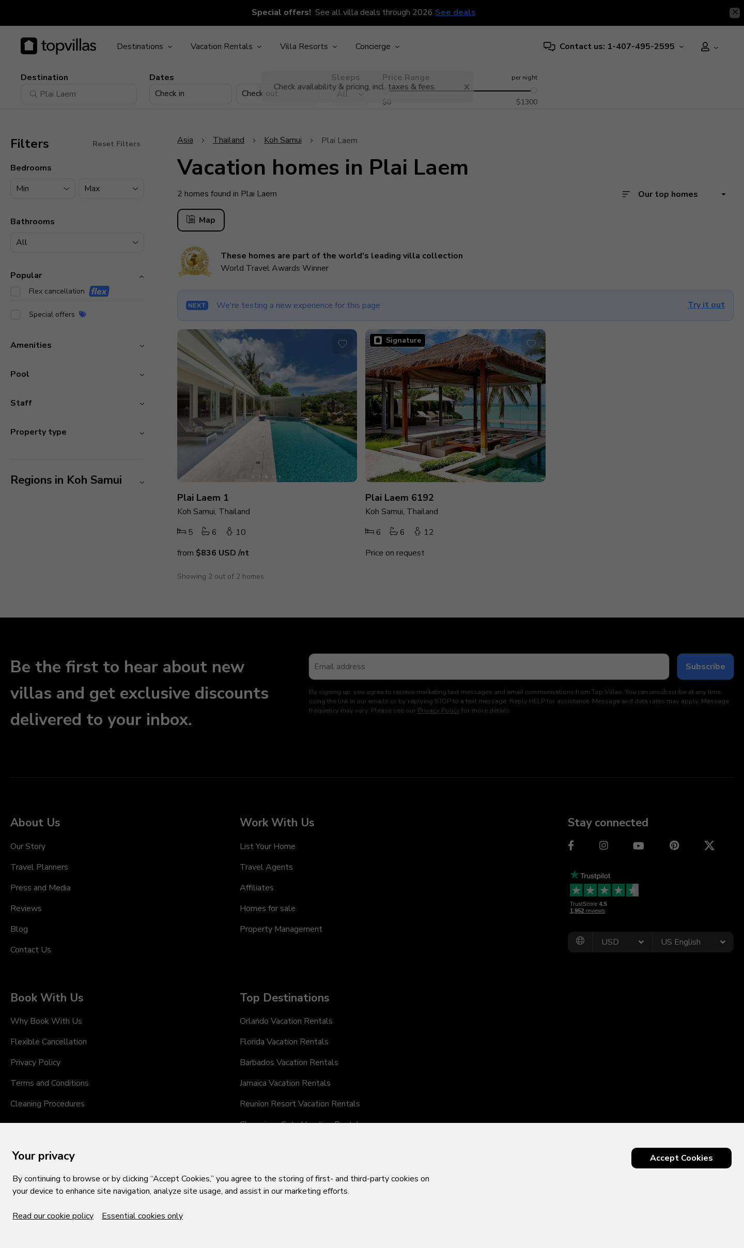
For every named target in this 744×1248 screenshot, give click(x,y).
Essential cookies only (142, 1216)
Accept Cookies (681, 1158)
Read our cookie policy (53, 1216)
